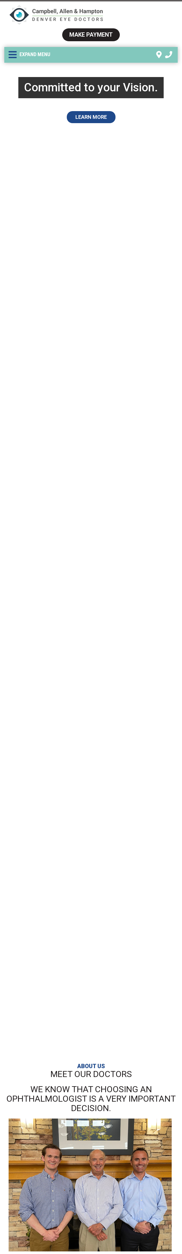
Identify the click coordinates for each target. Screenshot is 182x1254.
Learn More (91, 117)
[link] (159, 55)
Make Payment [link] (91, 34)
